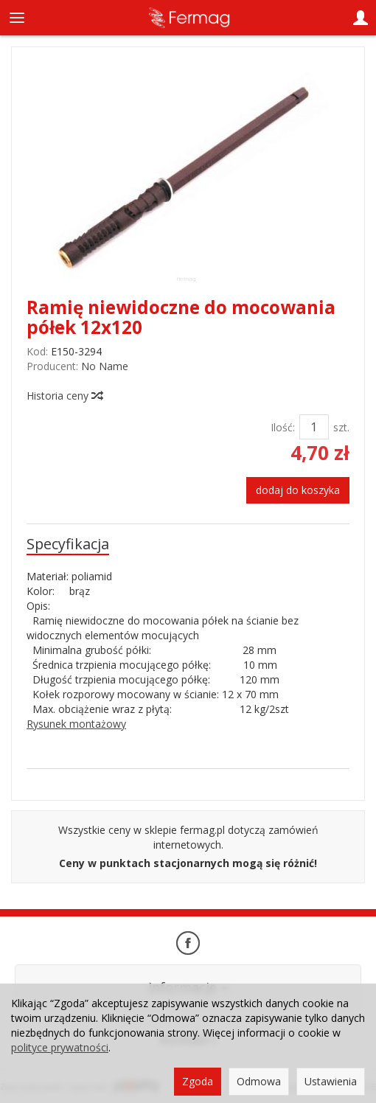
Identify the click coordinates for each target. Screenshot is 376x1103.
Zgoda (197, 1081)
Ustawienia (330, 1081)
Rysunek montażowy (76, 724)
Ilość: (283, 427)
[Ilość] (314, 426)
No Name (104, 366)
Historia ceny (64, 396)
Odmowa (259, 1081)
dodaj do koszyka (298, 490)
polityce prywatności (59, 1047)
